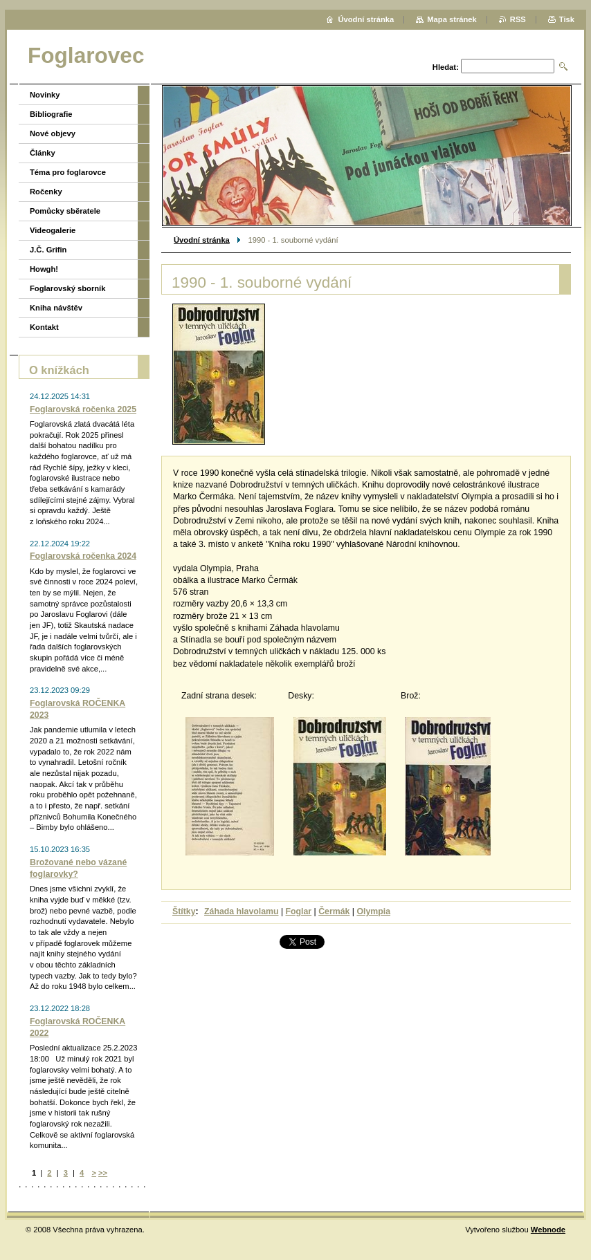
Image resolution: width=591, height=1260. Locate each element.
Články (42, 153)
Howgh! (44, 269)
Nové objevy (52, 133)
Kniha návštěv (56, 308)
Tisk (566, 19)
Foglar (299, 911)
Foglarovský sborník (67, 288)
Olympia (373, 911)
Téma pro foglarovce (68, 172)
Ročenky (46, 191)
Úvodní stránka (202, 240)
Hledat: (446, 67)
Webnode (548, 1229)
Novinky (45, 95)
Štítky (184, 911)
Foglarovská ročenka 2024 (83, 556)
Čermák (333, 911)
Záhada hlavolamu (241, 911)
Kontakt (44, 327)
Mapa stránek (452, 19)
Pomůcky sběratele (65, 211)
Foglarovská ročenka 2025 (83, 409)
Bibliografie (51, 114)
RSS (518, 19)
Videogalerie (52, 230)
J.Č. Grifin (48, 249)
